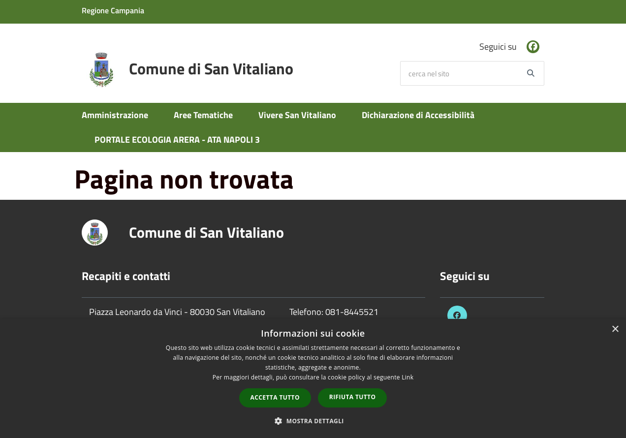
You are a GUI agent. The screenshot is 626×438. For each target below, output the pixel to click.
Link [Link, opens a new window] (407, 377)
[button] (313, 420)
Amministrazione (115, 115)
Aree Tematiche (203, 115)
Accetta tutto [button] (275, 397)
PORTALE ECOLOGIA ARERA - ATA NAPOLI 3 (177, 139)
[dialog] (313, 378)
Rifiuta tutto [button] (352, 397)
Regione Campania (113, 10)
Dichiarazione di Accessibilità (418, 115)
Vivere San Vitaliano (297, 115)
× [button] (615, 329)
